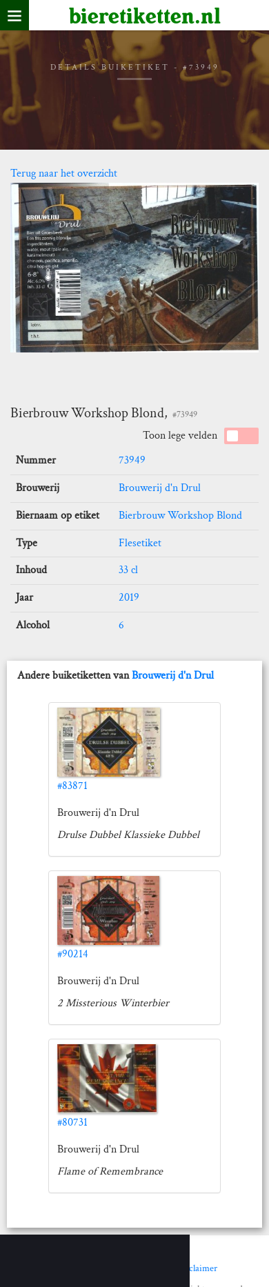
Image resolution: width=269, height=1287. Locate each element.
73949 (132, 460)
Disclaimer (196, 1268)
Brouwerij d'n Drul (160, 488)
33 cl (128, 570)
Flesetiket (140, 543)
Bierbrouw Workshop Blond (180, 515)
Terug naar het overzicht (63, 173)
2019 (129, 597)
